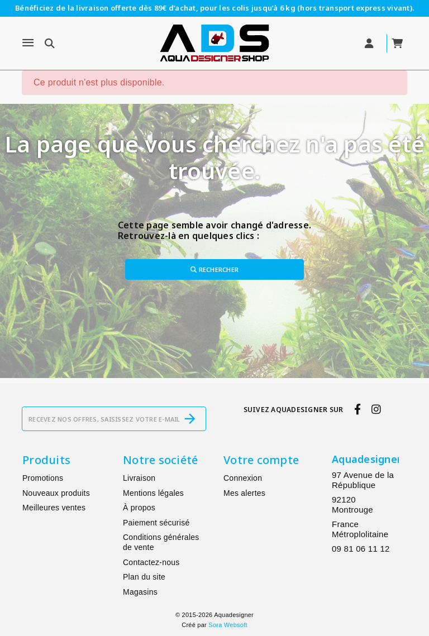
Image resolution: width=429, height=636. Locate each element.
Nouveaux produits (56, 493)
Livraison (139, 478)
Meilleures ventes (53, 507)
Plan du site (144, 576)
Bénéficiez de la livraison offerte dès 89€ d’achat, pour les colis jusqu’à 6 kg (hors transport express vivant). (214, 8)
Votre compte (261, 459)
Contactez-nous (151, 562)
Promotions (42, 478)
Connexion (242, 478)
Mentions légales (153, 493)
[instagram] (376, 409)
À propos (139, 507)
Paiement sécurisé (156, 522)
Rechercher (214, 269)
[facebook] (357, 409)
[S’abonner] (190, 419)
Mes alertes (244, 493)
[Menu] (28, 43)
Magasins (140, 591)
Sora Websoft (227, 624)
